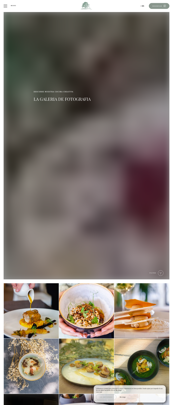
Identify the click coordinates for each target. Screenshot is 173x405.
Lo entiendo (106, 397)
